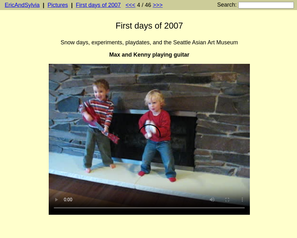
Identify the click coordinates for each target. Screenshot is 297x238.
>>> (158, 5)
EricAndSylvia (22, 5)
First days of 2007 (98, 5)
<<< (130, 5)
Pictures (57, 5)
